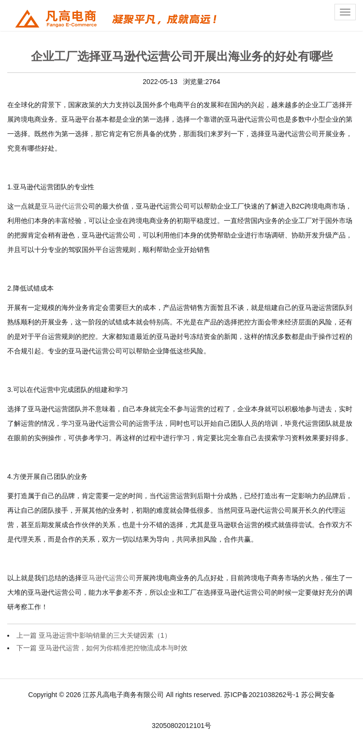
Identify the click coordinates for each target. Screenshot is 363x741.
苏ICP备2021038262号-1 (261, 695)
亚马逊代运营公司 (109, 578)
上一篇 (93, 635)
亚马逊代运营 (61, 206)
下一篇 (102, 648)
